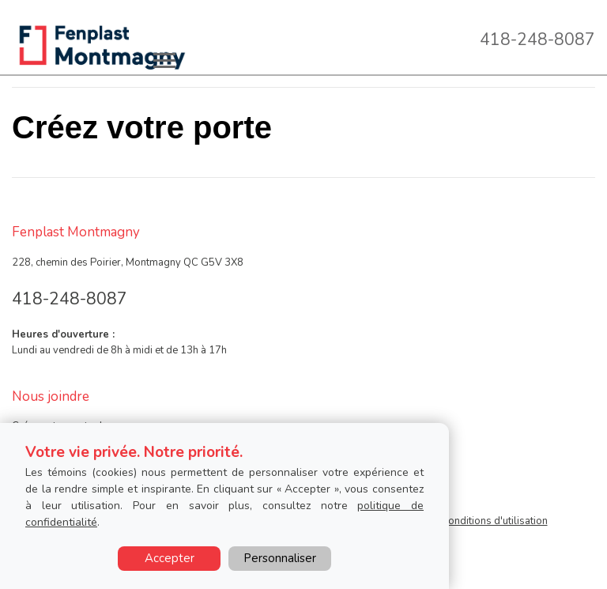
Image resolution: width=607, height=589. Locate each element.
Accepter (169, 558)
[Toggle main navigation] (164, 60)
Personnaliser (279, 558)
